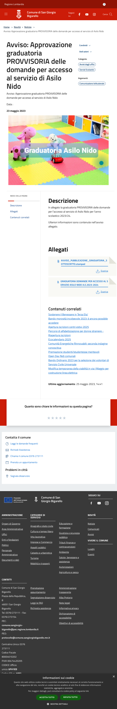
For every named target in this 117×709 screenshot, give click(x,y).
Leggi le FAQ (36, 603)
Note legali (64, 603)
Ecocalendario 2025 (59, 339)
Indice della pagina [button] (18, 195)
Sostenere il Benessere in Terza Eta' (68, 314)
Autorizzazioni (66, 567)
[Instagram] (93, 14)
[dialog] (58, 691)
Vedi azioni (86, 52)
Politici (5, 545)
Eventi (91, 554)
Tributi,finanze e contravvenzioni (67, 544)
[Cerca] (111, 14)
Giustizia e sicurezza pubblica (69, 535)
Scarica (101, 271)
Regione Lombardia (14, 4)
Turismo (34, 558)
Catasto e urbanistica (41, 553)
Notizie (27, 27)
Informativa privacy (69, 608)
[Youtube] (86, 14)
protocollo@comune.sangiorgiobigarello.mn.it (26, 637)
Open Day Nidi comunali (62, 356)
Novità (17, 27)
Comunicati (93, 529)
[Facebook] (78, 14)
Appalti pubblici (38, 547)
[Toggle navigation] (6, 14)
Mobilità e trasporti (40, 563)
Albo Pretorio (65, 597)
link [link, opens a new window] (87, 691)
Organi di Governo (11, 523)
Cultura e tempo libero (41, 531)
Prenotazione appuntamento (37, 590)
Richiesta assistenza (40, 608)
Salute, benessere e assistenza (69, 559)
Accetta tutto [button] (47, 697)
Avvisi (91, 534)
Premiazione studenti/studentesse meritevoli (73, 352)
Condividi (85, 45)
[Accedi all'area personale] (104, 4)
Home (7, 27)
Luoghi (91, 549)
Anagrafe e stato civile (41, 526)
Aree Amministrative (12, 529)
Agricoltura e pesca (68, 572)
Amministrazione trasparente (67, 590)
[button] (58, 703)
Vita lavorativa (37, 537)
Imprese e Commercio (41, 542)
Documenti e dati (10, 560)
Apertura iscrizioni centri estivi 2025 (68, 327)
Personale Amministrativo (10, 552)
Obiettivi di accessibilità (71, 623)
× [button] (114, 677)
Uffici (4, 534)
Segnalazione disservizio (42, 597)
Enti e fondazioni (10, 539)
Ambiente (64, 552)
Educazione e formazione (65, 525)
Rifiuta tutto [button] (70, 697)
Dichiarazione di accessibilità (67, 616)
